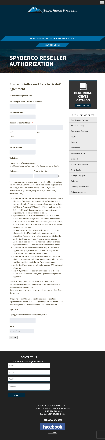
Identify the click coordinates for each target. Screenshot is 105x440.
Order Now (83, 105)
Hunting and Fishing (79, 120)
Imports (74, 142)
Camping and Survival (80, 186)
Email (12, 136)
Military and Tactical (79, 164)
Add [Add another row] (59, 176)
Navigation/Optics (78, 175)
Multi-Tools (76, 170)
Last (38, 132)
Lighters (74, 159)
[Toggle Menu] (102, 2)
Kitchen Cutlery (77, 125)
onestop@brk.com (44, 38)
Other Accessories (78, 192)
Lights (73, 136)
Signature (14, 309)
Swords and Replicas (79, 131)
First (11, 132)
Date (12, 326)
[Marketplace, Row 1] (21, 176)
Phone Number (16, 147)
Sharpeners (75, 147)
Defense (74, 181)
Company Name (17, 112)
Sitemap (52, 432)
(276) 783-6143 (68, 38)
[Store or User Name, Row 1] (46, 176)
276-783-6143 (56, 411)
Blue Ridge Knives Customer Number (26, 101)
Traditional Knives (78, 153)
